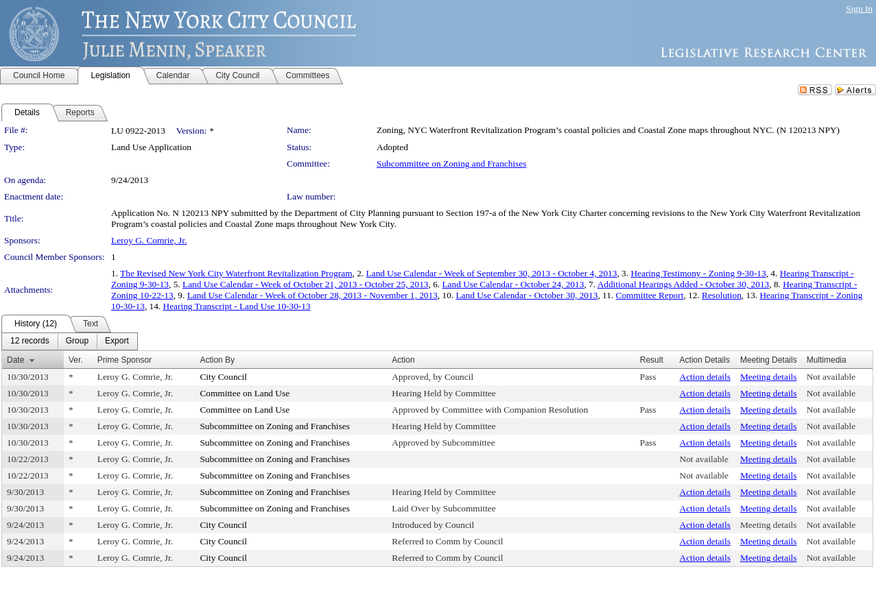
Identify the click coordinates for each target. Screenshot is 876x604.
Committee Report (650, 295)
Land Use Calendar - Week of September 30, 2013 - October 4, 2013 (491, 273)
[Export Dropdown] (117, 341)
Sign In (859, 8)
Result (651, 360)
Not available (831, 377)
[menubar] (69, 341)
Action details (705, 377)
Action (403, 360)
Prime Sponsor (124, 360)
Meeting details (768, 377)
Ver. (76, 360)
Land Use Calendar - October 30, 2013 (526, 295)
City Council (223, 377)
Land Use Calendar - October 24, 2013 (513, 284)
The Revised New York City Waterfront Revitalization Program (236, 273)
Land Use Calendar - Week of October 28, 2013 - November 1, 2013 (312, 295)
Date (15, 360)
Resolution (722, 295)
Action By (217, 360)
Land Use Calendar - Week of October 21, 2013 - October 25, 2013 (305, 284)
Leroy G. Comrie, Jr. (149, 240)
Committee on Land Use (244, 393)
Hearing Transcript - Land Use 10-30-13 (237, 306)
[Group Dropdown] (77, 341)
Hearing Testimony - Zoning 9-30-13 (698, 273)
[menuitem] (30, 341)
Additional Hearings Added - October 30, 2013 (683, 284)
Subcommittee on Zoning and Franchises (451, 163)
